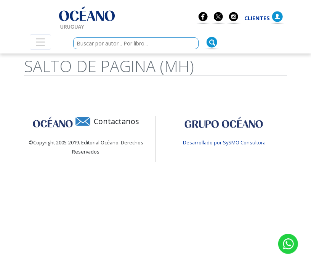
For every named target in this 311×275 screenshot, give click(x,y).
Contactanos (116, 121)
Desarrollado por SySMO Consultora (224, 142)
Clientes (257, 18)
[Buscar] (212, 42)
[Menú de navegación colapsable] (40, 42)
